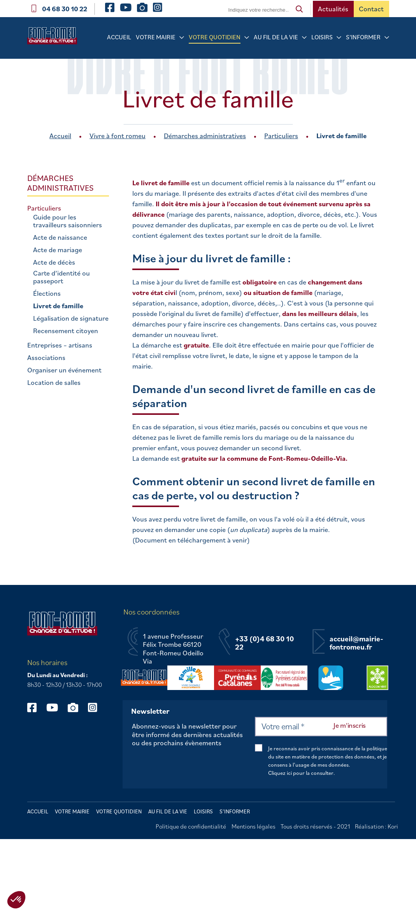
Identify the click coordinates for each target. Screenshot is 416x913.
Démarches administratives (205, 135)
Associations (46, 358)
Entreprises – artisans (59, 345)
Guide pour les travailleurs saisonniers (67, 221)
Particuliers (281, 135)
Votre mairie (156, 37)
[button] (16, 899)
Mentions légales (254, 826)
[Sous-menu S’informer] (386, 37)
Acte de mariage (57, 250)
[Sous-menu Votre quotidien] (246, 37)
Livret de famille (58, 306)
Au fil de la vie (276, 37)
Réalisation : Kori (376, 826)
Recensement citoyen (65, 331)
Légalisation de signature (71, 318)
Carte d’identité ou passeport (61, 277)
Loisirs (322, 37)
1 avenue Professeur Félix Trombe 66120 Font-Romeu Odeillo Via (173, 648)
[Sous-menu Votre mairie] (181, 37)
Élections (47, 293)
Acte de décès (54, 262)
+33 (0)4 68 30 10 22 (264, 643)
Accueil (119, 37)
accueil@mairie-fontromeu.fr (356, 643)
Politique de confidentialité (191, 826)
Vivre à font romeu (118, 135)
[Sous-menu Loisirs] (339, 37)
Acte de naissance (60, 237)
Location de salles (54, 382)
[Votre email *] (321, 726)
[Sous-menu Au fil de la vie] (304, 37)
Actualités (333, 8)
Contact (371, 8)
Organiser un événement (64, 370)
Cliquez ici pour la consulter (301, 772)
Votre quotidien (214, 37)
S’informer (363, 37)
